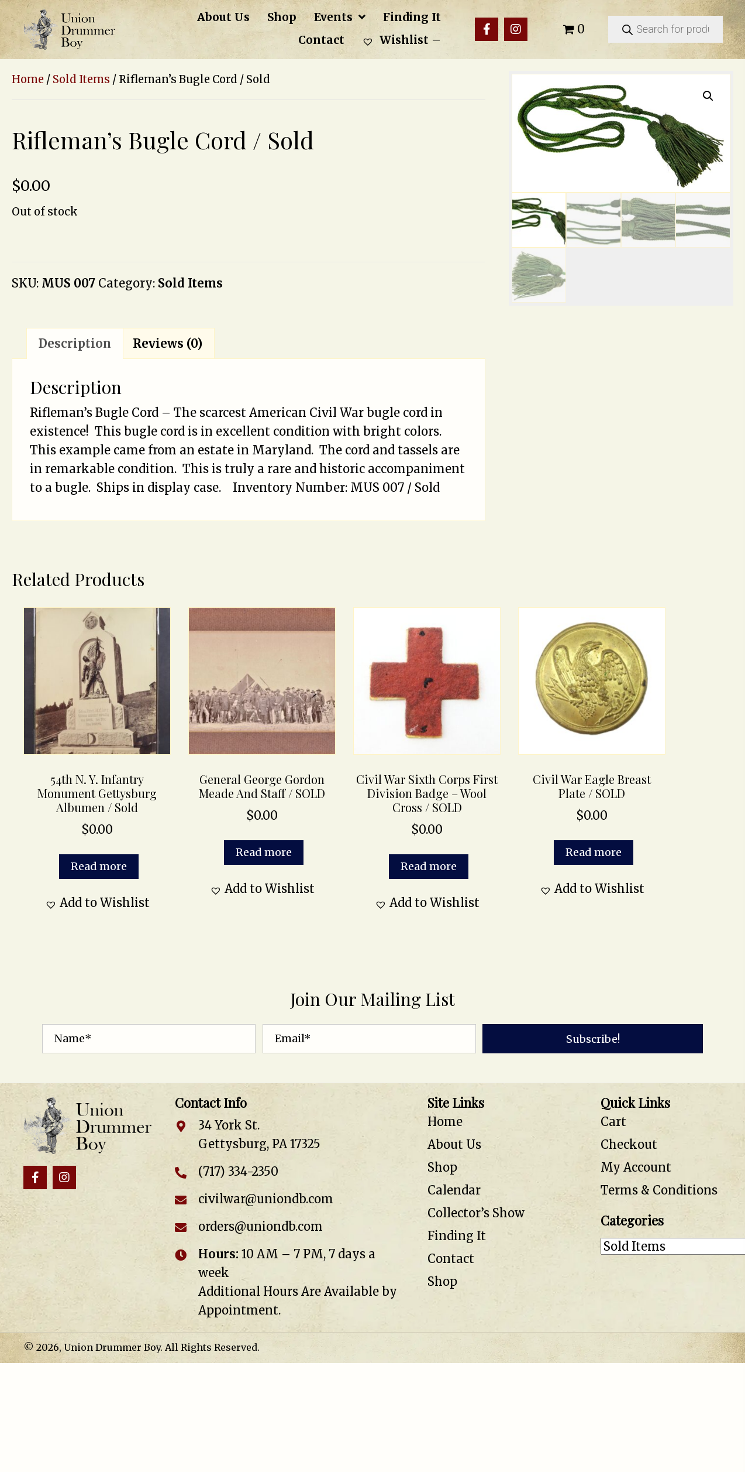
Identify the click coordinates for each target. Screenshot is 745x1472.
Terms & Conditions (659, 1190)
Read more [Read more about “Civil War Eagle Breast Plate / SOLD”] (593, 852)
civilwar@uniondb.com (265, 1199)
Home (28, 79)
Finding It (456, 1235)
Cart (613, 1121)
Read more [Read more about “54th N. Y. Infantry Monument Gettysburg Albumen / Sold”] (99, 866)
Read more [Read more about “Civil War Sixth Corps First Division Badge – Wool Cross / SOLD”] (429, 866)
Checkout (629, 1144)
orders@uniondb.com (260, 1226)
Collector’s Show (476, 1213)
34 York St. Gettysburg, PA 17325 (259, 1134)
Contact (450, 1258)
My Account (636, 1167)
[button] (486, 29)
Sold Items (81, 79)
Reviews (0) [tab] (167, 343)
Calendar (454, 1190)
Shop (442, 1167)
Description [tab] (75, 343)
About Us (454, 1144)
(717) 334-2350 (238, 1171)
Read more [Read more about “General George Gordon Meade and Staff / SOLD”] (264, 852)
